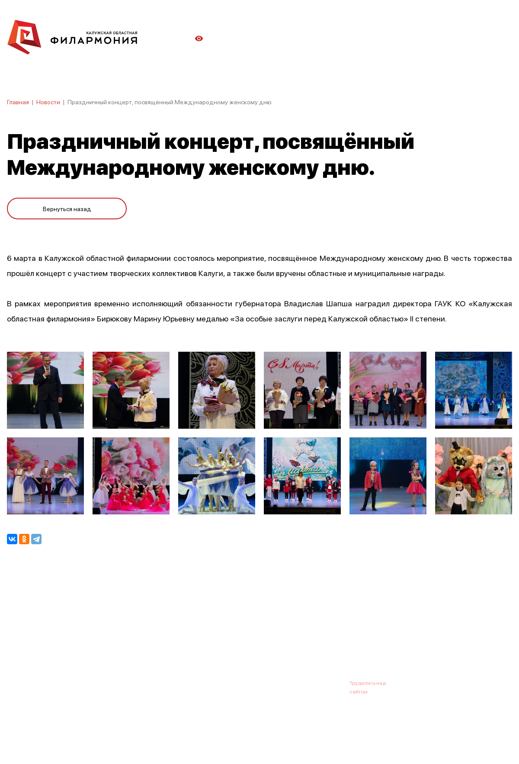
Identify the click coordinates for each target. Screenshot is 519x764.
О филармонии (63, 640)
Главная (18, 102)
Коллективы (240, 640)
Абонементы (155, 640)
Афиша (17, 640)
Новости (48, 102)
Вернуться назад (67, 208)
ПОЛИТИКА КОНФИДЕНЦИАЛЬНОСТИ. (55, 735)
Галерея (198, 640)
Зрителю (284, 640)
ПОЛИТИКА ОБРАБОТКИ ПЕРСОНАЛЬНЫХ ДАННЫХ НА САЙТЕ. (84, 743)
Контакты (324, 640)
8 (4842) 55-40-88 (230, 682)
